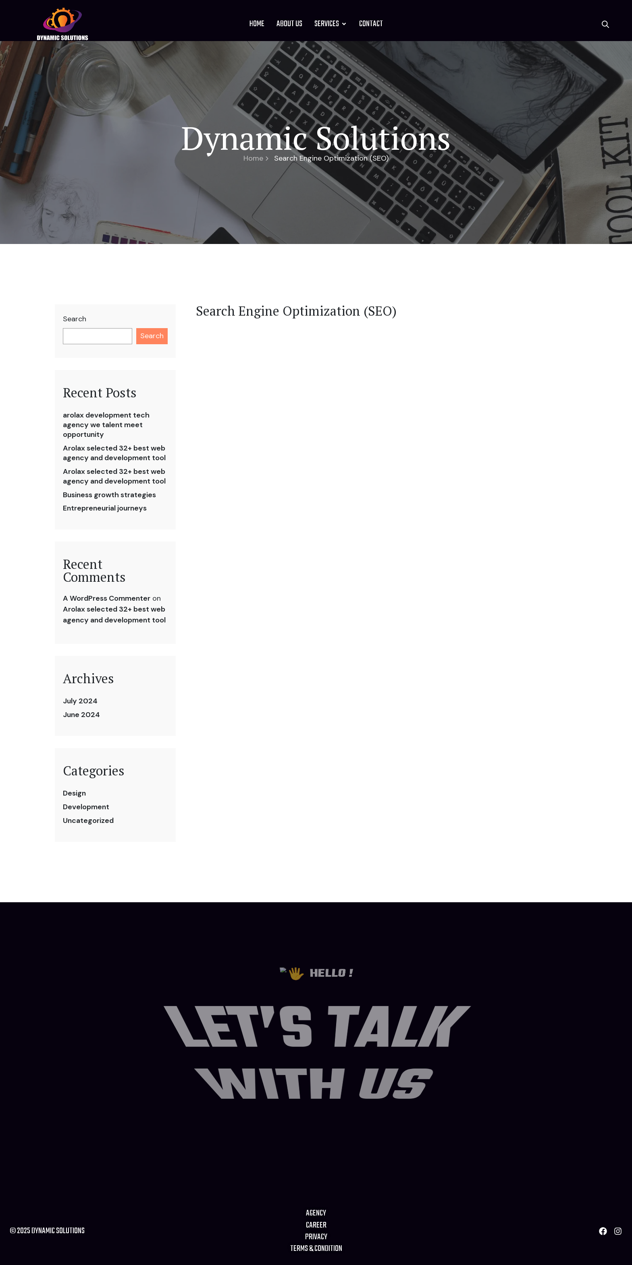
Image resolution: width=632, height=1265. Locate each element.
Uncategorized (88, 820)
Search (74, 319)
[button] (605, 24)
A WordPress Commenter (106, 598)
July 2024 (80, 701)
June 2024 (81, 714)
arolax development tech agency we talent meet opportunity (106, 424)
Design (74, 793)
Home (255, 158)
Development (86, 807)
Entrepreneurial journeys (105, 508)
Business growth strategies (109, 495)
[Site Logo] (62, 23)
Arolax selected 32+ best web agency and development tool (114, 453)
